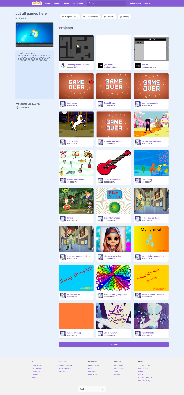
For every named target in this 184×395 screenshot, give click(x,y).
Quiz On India (72, 141)
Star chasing (147, 180)
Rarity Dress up (73, 294)
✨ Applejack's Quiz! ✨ (152, 218)
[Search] (89, 3)
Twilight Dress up (74, 333)
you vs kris (108, 65)
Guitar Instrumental (112, 180)
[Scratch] (37, 3)
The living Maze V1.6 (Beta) (78, 65)
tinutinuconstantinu (111, 67)
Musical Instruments (75, 180)
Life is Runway (110, 333)
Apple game (72, 103)
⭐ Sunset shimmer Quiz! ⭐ (79, 256)
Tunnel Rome (109, 103)
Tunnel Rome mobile (113, 141)
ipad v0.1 (145, 65)
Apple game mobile (150, 103)
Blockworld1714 (72, 67)
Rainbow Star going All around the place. (116, 294)
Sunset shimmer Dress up (153, 294)
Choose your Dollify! (113, 256)
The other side (148, 333)
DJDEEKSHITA (72, 105)
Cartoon (70, 218)
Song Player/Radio (112, 218)
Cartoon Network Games (152, 141)
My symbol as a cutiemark (153, 256)
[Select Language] (92, 389)
